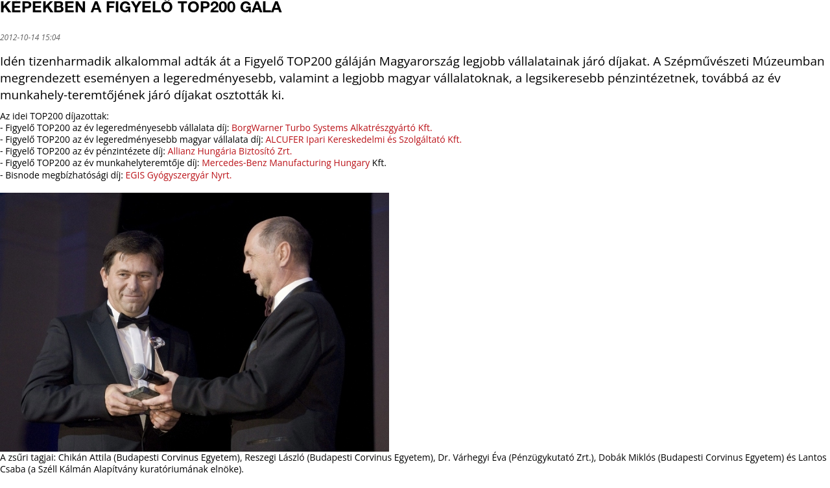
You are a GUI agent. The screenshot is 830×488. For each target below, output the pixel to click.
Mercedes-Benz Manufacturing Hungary (286, 162)
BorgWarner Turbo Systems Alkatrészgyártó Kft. (332, 127)
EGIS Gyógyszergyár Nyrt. (177, 175)
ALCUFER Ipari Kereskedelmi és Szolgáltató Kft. (364, 139)
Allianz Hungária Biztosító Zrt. (230, 151)
